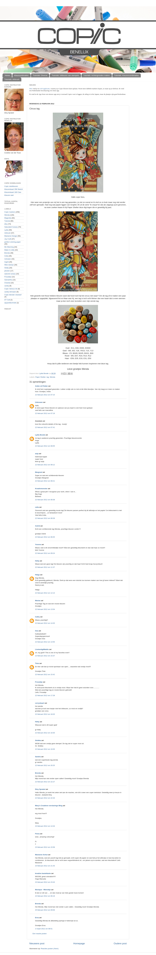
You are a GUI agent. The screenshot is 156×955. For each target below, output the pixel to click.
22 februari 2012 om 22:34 (45, 798)
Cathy (37, 617)
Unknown (39, 402)
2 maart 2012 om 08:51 (44, 929)
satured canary (9, 274)
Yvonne (38, 544)
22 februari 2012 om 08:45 (45, 537)
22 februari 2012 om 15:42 (45, 674)
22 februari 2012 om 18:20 (45, 714)
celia (37, 507)
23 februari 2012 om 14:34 (45, 826)
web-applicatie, (45, 89)
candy (6, 286)
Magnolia (7, 218)
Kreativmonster (41, 488)
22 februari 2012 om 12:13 (45, 593)
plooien (7, 271)
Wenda (52, 377)
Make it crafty (9, 250)
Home (7, 75)
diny (5, 224)
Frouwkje (38, 682)
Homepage (79, 943)
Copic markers (9, 212)
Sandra (38, 757)
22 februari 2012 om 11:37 (45, 567)
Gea (36, 631)
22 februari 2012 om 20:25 (45, 765)
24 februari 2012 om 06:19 (45, 896)
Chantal (7, 283)
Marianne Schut (41, 855)
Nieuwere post (36, 943)
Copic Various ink (10, 289)
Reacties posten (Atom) (49, 949)
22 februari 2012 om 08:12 (45, 465)
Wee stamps (9, 265)
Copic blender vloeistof (12, 295)
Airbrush (7, 233)
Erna (37, 918)
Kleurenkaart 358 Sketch (13, 189)
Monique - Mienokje (43, 890)
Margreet (38, 472)
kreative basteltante (43, 873)
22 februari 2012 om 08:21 (45, 481)
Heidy (6, 268)
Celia (6, 256)
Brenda (38, 773)
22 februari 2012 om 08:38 (45, 500)
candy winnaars (10, 292)
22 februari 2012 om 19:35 (45, 749)
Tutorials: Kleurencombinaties (126, 75)
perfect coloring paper (12, 242)
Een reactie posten (40, 934)
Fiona (37, 834)
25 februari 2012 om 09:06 (45, 910)
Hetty (37, 561)
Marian (38, 600)
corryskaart (39, 703)
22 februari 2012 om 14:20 (45, 623)
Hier (31, 89)
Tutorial (7, 221)
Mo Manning (9, 247)
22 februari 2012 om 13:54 (45, 609)
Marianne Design (10, 236)
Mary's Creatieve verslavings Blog (48, 806)
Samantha (8, 280)
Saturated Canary (11, 227)
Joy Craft (7, 239)
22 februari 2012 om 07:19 (45, 413)
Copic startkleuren (11, 186)
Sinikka (38, 740)
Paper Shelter (40, 377)
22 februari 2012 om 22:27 (45, 782)
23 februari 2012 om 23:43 (45, 882)
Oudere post (120, 943)
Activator (7, 259)
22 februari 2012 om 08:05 (45, 446)
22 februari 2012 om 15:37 (45, 656)
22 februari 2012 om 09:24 (45, 553)
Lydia (6, 230)
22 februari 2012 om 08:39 (45, 518)
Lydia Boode (40, 435)
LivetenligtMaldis (42, 649)
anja (36, 454)
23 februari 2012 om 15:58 (45, 847)
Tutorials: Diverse (40, 75)
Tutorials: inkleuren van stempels (65, 75)
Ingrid (6, 262)
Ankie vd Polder (41, 386)
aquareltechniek (10, 303)
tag (48, 377)
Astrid (37, 526)
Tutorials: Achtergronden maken (96, 75)
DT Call (7, 300)
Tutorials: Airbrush (11, 79)
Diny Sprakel (40, 789)
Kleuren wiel (9, 195)
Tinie (37, 663)
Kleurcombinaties (21, 75)
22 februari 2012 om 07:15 (45, 395)
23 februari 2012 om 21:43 (45, 866)
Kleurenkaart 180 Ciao (12, 192)
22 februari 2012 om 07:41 (45, 427)
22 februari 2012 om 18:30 (45, 733)
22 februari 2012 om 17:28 (45, 695)
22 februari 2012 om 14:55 (45, 642)
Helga (37, 575)
